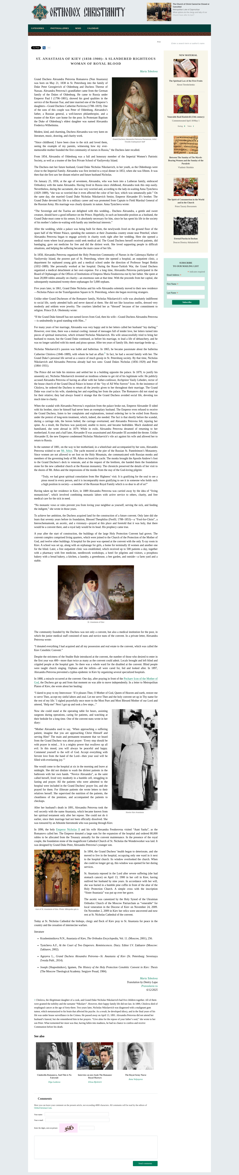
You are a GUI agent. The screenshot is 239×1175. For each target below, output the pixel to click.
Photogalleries (59, 28)
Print (159, 42)
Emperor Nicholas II (68, 829)
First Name (172, 284)
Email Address (174, 275)
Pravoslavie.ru (149, 986)
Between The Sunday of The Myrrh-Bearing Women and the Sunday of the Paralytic (185, 160)
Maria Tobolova (149, 71)
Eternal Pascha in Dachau (186, 239)
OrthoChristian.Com (43, 1108)
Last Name (172, 292)
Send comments (145, 1163)
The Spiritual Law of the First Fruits (185, 81)
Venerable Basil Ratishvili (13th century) (185, 117)
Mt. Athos (66, 450)
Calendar (92, 28)
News (78, 28)
